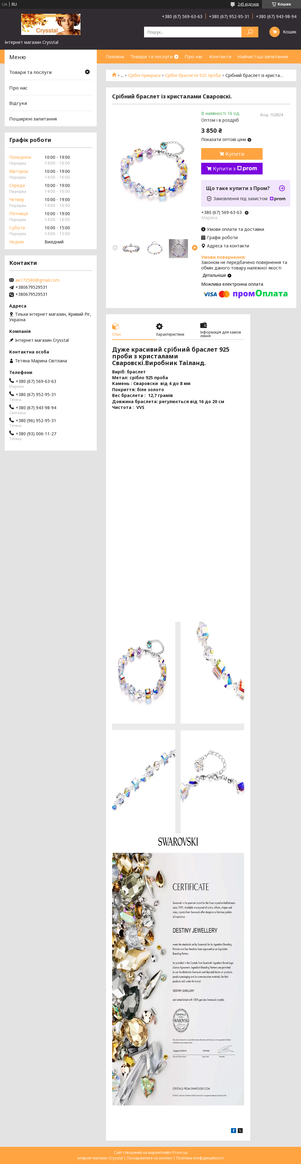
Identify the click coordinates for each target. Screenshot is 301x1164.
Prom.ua (180, 1152)
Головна (115, 56)
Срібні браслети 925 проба (193, 75)
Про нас (194, 56)
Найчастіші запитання (262, 56)
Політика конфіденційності (200, 1158)
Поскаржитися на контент (149, 1158)
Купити (234, 154)
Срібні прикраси (144, 75)
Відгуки (18, 103)
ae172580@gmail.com (37, 280)
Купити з (235, 168)
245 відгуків (248, 4)
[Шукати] (249, 32)
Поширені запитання (33, 119)
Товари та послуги (151, 56)
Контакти (220, 56)
